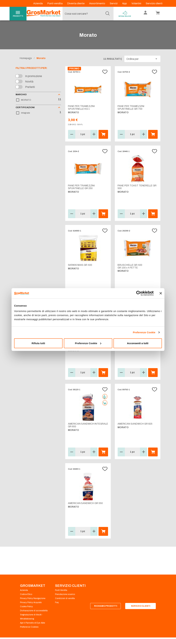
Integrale (25, 113)
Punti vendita (55, 3)
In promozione (33, 76)
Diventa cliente (76, 3)
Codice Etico (26, 594)
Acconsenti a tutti (137, 343)
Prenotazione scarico (65, 594)
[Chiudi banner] (161, 293)
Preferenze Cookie (144, 332)
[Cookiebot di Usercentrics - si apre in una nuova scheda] (139, 293)
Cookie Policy (26, 606)
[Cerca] (107, 14)
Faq (57, 602)
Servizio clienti (154, 3)
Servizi (114, 3)
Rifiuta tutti (38, 343)
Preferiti (30, 87)
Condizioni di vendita (65, 598)
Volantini (136, 3)
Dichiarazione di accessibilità (34, 610)
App (124, 3)
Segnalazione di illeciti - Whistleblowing (31, 616)
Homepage (26, 58)
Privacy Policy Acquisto (31, 602)
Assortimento (97, 3)
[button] (142, 59)
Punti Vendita (61, 590)
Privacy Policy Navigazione (32, 598)
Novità (29, 81)
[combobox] (87, 13)
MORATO (26, 100)
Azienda (38, 3)
